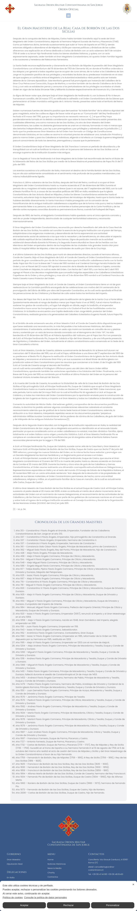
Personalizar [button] (112, 905)
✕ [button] (133, 884)
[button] (68, 15)
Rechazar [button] (68, 905)
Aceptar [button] (24, 905)
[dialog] (68, 896)
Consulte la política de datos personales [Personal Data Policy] (45, 897)
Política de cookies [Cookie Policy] (13, 897)
